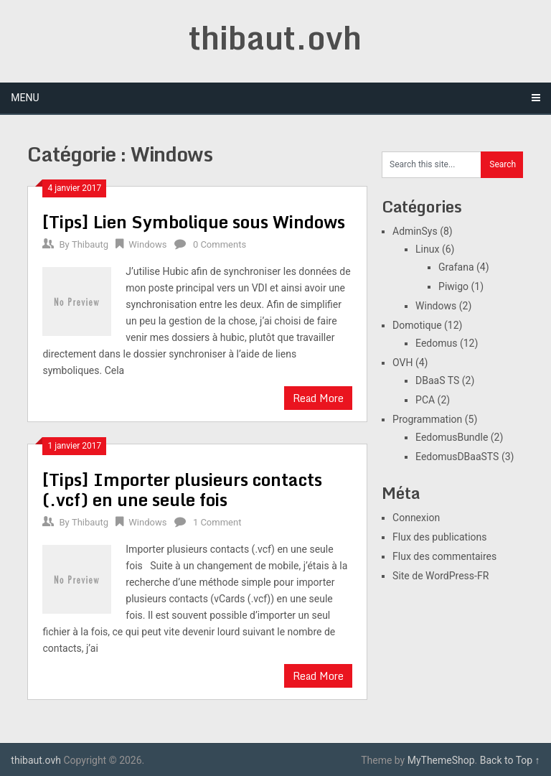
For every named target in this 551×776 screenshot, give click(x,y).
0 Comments (219, 244)
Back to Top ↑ (510, 760)
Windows (147, 244)
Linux (427, 249)
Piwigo (453, 286)
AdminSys (415, 231)
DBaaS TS (437, 380)
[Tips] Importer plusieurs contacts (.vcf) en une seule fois (182, 489)
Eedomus (436, 343)
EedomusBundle (451, 437)
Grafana (456, 267)
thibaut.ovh (275, 37)
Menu (25, 97)
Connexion (416, 517)
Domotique (417, 325)
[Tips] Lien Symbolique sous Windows (193, 221)
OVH (402, 362)
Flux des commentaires (444, 556)
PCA (425, 400)
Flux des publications (439, 537)
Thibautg (90, 244)
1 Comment (217, 522)
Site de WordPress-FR (440, 575)
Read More (318, 398)
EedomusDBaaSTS (457, 456)
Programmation (427, 419)
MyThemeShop (441, 760)
